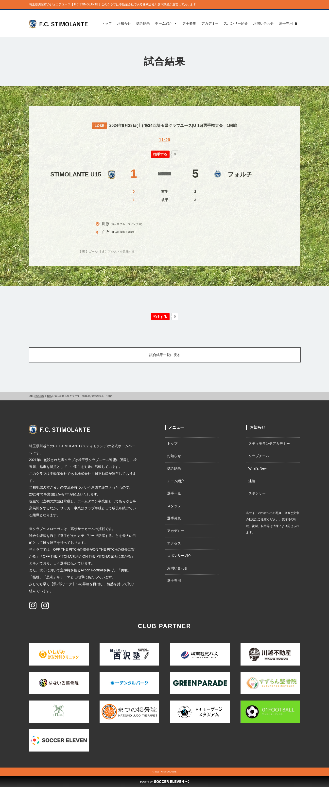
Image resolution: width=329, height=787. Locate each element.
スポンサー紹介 (236, 23)
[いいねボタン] (160, 154)
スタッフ (174, 506)
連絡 (251, 481)
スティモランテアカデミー (269, 443)
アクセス (174, 543)
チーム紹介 (166, 23)
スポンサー (257, 493)
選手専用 (286, 23)
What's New (257, 468)
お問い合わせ (263, 23)
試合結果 (143, 23)
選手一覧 (174, 493)
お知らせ (124, 23)
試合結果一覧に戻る (164, 355)
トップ (107, 23)
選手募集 (189, 23)
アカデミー (210, 23)
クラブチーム (258, 456)
